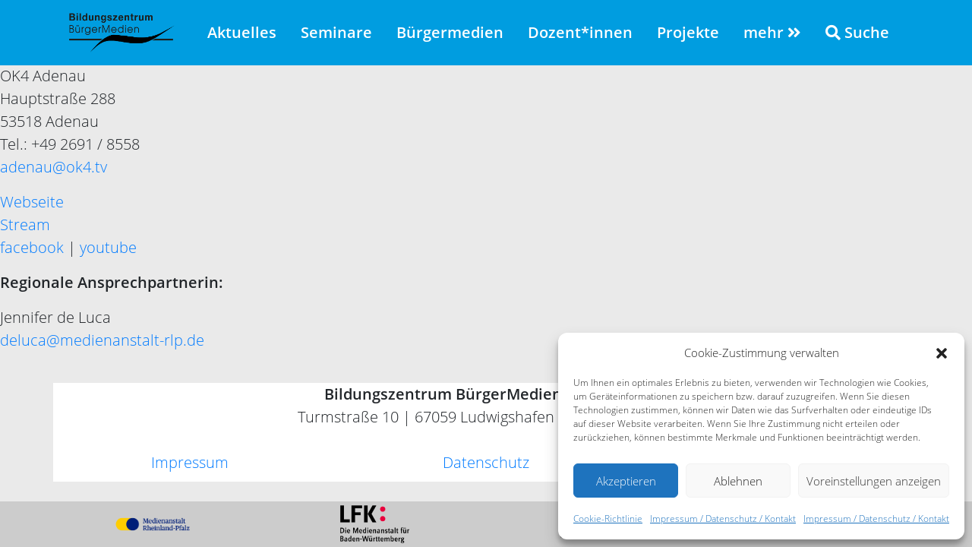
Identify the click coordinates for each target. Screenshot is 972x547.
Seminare (336, 32)
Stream (25, 224)
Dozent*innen (580, 32)
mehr (772, 32)
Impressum (190, 462)
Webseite (32, 201)
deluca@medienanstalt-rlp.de (102, 340)
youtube (108, 247)
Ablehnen (738, 481)
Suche (857, 32)
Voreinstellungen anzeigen (873, 481)
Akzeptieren (626, 481)
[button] (941, 352)
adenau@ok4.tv (53, 167)
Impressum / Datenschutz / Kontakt (723, 518)
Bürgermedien (449, 32)
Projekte (688, 32)
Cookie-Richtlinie (607, 518)
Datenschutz (486, 462)
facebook (32, 247)
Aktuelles (241, 32)
